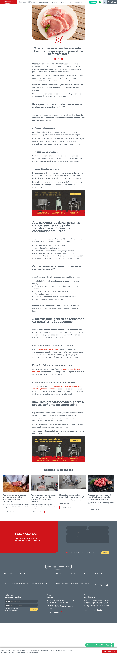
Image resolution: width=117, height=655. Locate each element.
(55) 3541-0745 (31, 2)
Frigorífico (63, 2)
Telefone (91, 528)
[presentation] (79, 547)
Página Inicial (8, 574)
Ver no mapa (55, 612)
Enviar (105, 553)
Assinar (34, 609)
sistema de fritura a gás (48, 349)
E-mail (69, 532)
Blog (84, 2)
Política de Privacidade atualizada (29, 652)
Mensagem (71, 536)
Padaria (70, 2)
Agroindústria (54, 2)
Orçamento (93, 2)
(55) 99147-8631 (22, 2)
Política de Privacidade (89, 553)
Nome (69, 528)
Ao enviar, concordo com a (82, 553)
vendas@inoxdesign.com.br (39, 583)
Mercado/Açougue (44, 2)
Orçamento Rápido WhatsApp (98, 645)
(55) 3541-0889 (74, 583)
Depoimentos (78, 2)
